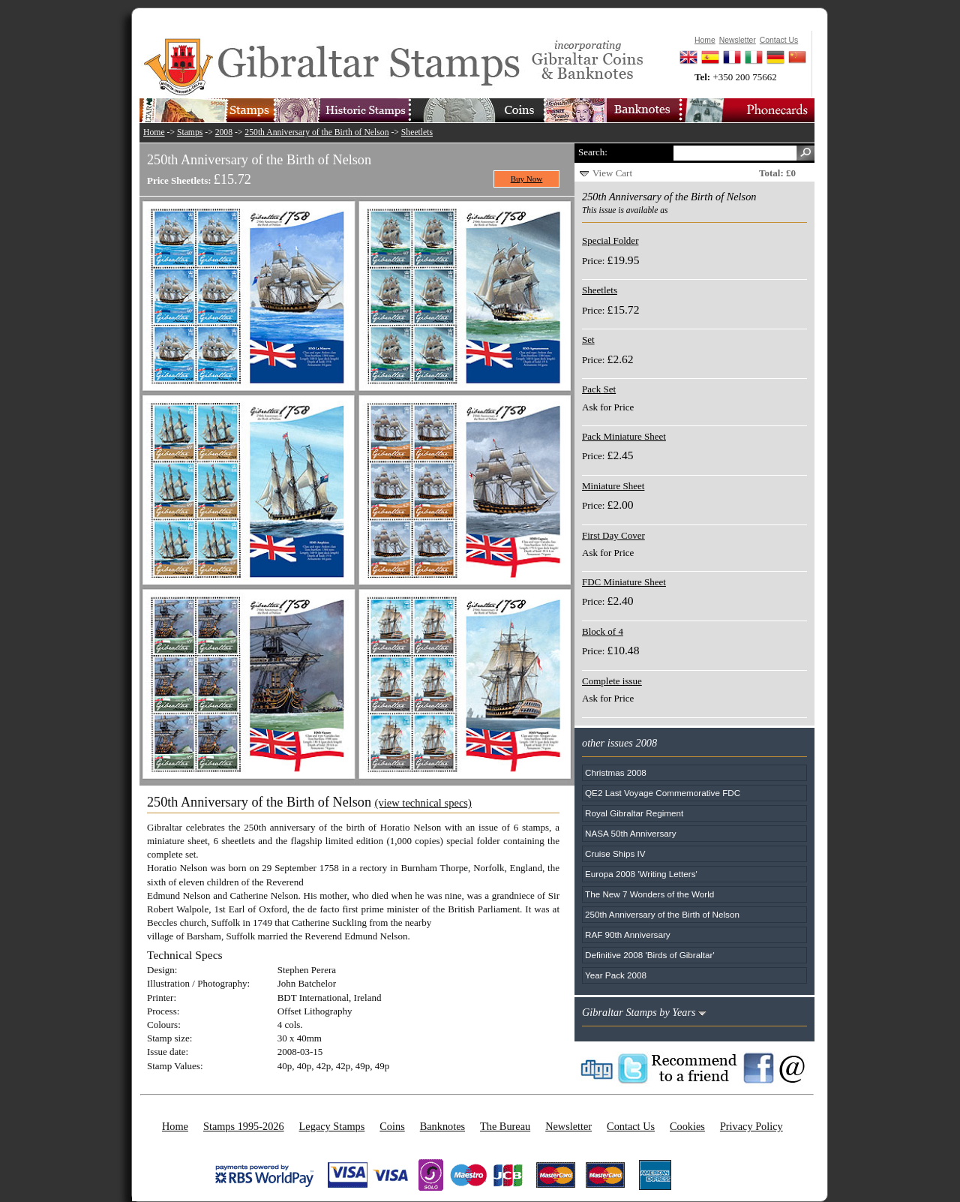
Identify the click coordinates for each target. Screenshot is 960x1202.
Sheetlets (417, 132)
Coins (392, 1126)
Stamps (189, 132)
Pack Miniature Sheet (624, 436)
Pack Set (599, 389)
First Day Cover (613, 535)
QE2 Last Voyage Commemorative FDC (662, 793)
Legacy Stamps (332, 1126)
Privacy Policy (751, 1126)
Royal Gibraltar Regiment (634, 813)
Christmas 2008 (615, 772)
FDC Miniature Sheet (624, 581)
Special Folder (610, 240)
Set (588, 339)
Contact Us (631, 1126)
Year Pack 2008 (615, 975)
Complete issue (612, 681)
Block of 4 (602, 631)
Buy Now (527, 178)
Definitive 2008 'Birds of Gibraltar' (650, 955)
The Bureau (505, 1126)
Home (154, 132)
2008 (223, 132)
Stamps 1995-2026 (243, 1126)
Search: (593, 152)
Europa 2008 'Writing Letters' (641, 874)
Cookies (687, 1126)
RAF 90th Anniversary (627, 934)
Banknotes (442, 1126)
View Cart (612, 173)
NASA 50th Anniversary (630, 833)
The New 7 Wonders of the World (649, 894)
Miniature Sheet (613, 485)
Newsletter (568, 1126)
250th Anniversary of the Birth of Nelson (316, 132)
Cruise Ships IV (615, 853)
